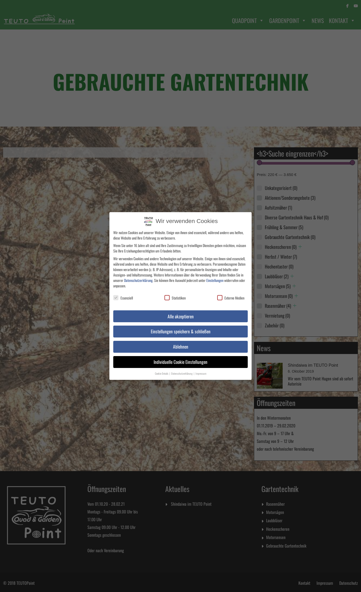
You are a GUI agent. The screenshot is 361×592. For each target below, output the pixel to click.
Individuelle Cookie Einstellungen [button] (180, 359)
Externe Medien (230, 295)
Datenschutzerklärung (138, 277)
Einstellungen (214, 277)
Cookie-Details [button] (162, 371)
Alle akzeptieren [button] (181, 313)
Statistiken (175, 295)
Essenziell (123, 295)
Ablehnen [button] (180, 344)
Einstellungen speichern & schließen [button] (180, 328)
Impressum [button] (200, 371)
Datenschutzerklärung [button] (182, 371)
